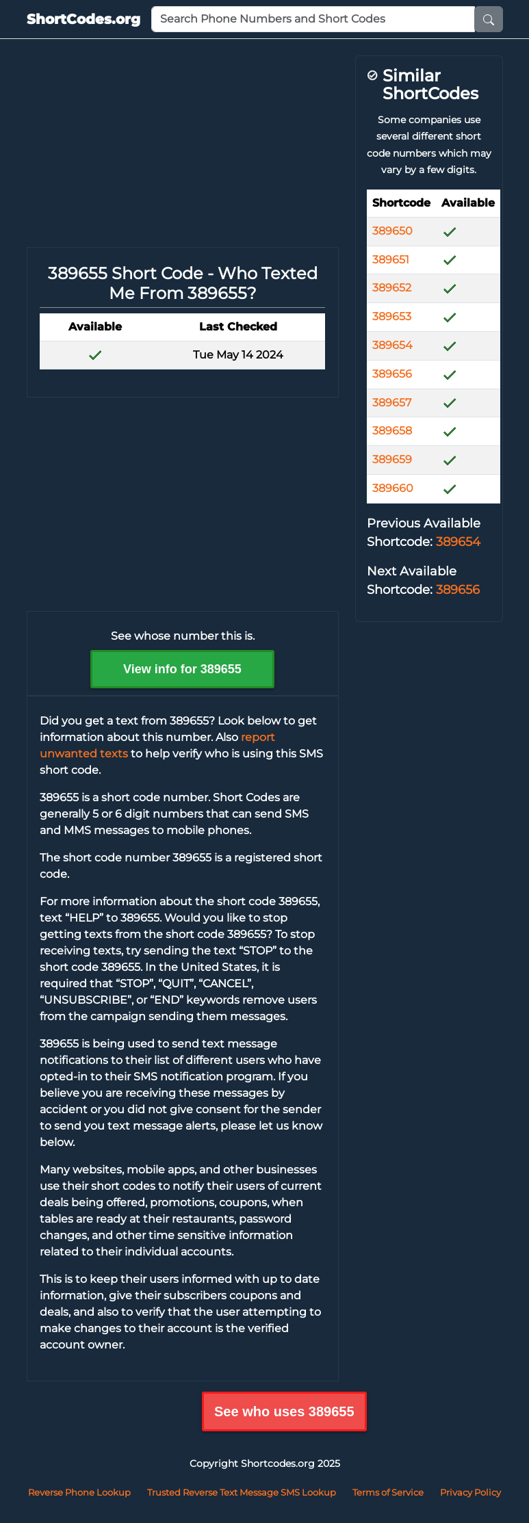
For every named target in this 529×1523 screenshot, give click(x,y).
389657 (391, 402)
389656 (392, 373)
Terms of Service (388, 1492)
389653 (391, 316)
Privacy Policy (470, 1492)
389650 (392, 230)
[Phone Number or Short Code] (313, 19)
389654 (392, 345)
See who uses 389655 (284, 1411)
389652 (391, 287)
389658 (392, 430)
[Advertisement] (183, 151)
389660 (392, 488)
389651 (390, 259)
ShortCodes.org (83, 19)
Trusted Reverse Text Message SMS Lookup (241, 1492)
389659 (392, 459)
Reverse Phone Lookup (79, 1492)
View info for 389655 (182, 669)
